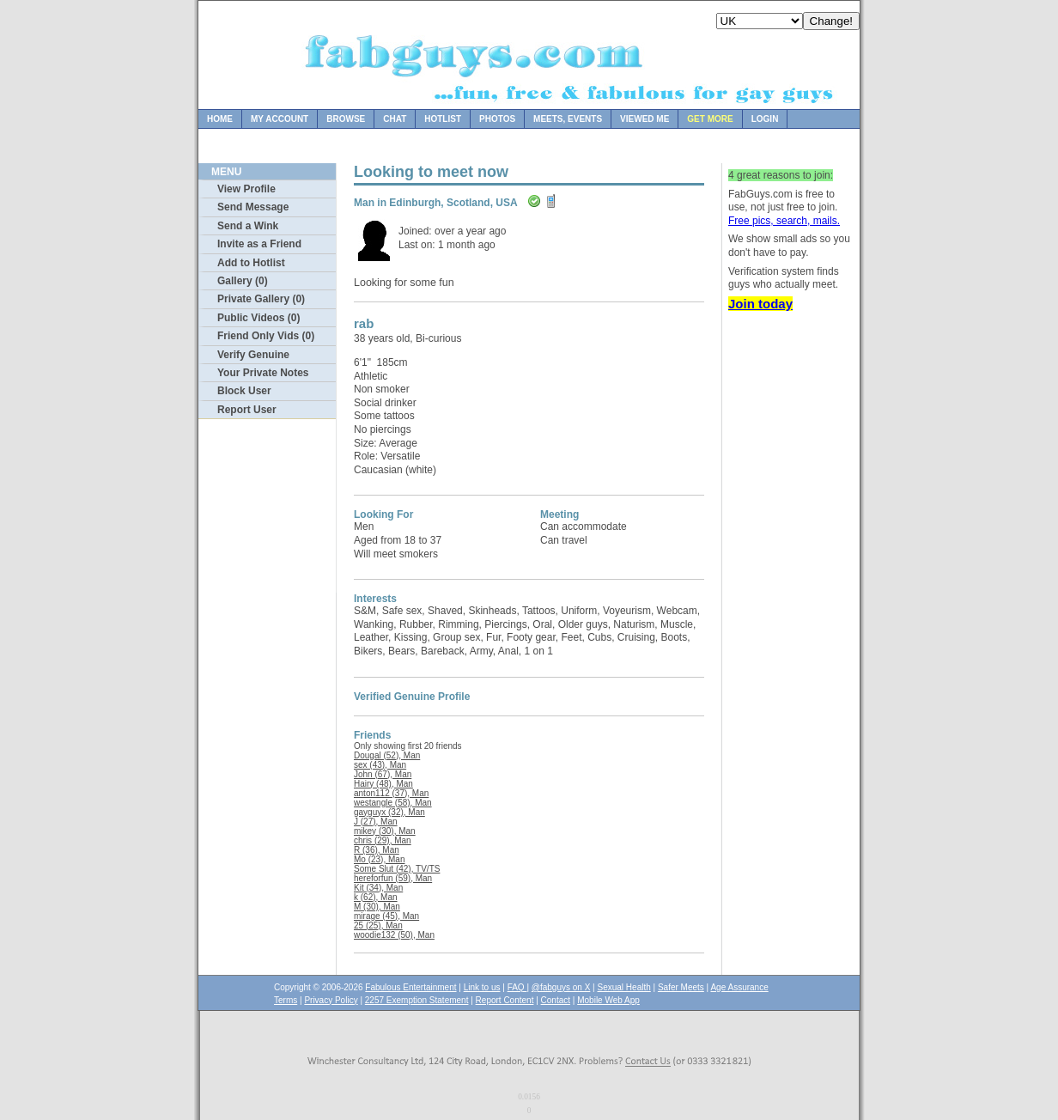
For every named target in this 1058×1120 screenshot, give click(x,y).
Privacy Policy (330, 1000)
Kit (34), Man (378, 887)
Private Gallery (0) (261, 299)
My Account (279, 119)
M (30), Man (377, 906)
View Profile (246, 189)
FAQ (517, 987)
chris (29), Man (382, 840)
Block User (244, 391)
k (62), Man (376, 897)
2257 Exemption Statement (417, 1000)
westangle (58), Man (393, 802)
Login (765, 119)
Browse (345, 119)
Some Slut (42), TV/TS (397, 868)
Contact (555, 1000)
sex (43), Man (380, 765)
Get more (710, 119)
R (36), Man (376, 850)
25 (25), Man (378, 925)
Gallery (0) (242, 281)
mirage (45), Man (386, 916)
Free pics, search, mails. (784, 221)
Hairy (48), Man (383, 783)
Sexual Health (624, 987)
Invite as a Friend (259, 244)
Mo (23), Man (379, 859)
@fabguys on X (561, 987)
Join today (760, 303)
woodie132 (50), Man (394, 935)
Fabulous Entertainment (410, 987)
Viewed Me (644, 119)
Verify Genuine (253, 355)
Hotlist (442, 119)
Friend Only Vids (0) (265, 336)
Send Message (253, 207)
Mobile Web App (608, 1000)
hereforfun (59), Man (393, 878)
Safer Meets (681, 987)
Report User (247, 410)
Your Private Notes (262, 373)
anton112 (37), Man (391, 793)
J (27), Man (376, 821)
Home (220, 119)
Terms (285, 1000)
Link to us (482, 987)
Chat (394, 119)
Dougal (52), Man (387, 755)
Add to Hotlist (251, 263)
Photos (497, 119)
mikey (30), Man (385, 831)
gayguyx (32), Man (389, 812)
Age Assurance (739, 987)
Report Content (505, 1000)
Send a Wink (247, 226)
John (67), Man (382, 774)
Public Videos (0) (258, 318)
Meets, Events (567, 119)
